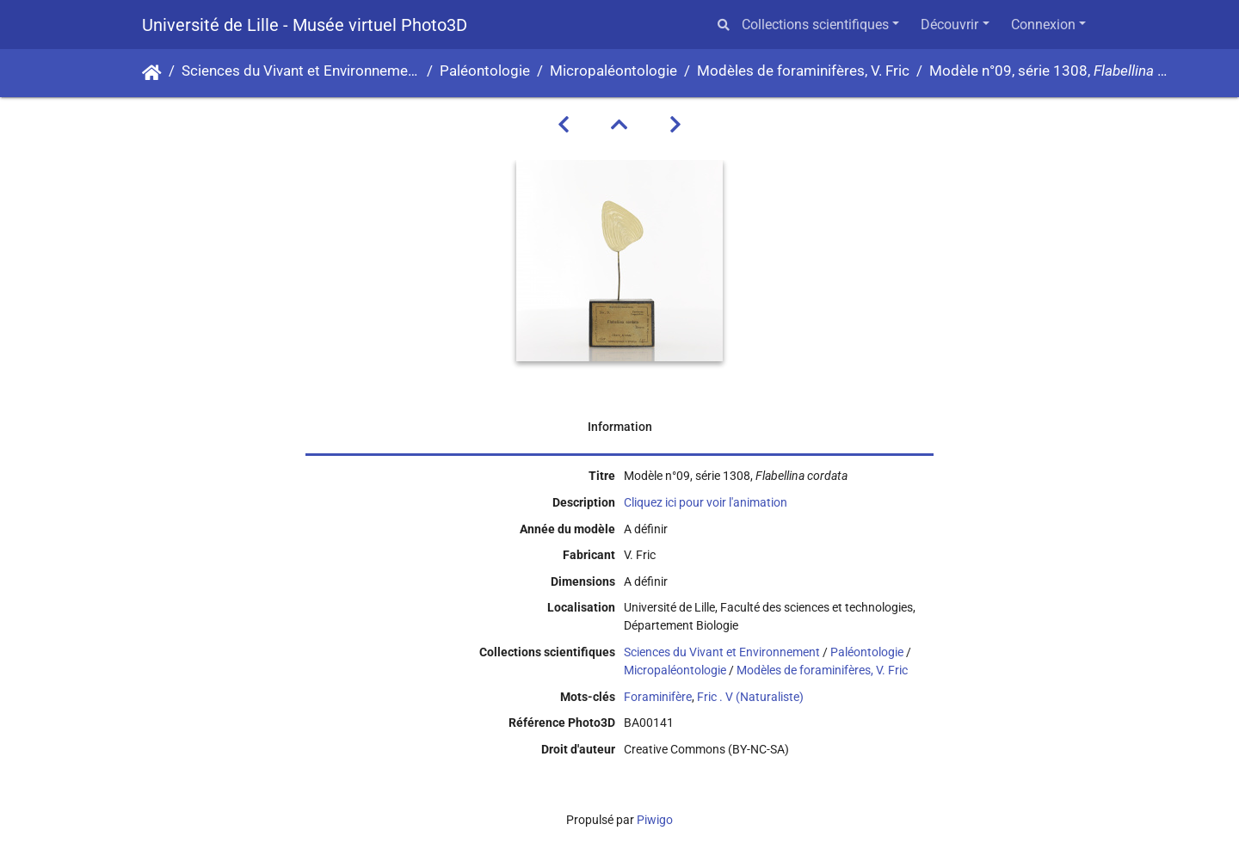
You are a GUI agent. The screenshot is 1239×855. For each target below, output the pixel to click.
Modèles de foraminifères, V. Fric (803, 71)
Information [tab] (620, 427)
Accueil (152, 73)
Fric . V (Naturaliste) (750, 697)
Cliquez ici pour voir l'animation (705, 502)
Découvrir (949, 24)
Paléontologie (485, 71)
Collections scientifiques (815, 24)
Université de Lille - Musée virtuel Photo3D (304, 25)
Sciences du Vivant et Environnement (301, 71)
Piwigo (655, 820)
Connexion (1043, 24)
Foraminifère (658, 697)
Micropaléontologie (613, 71)
